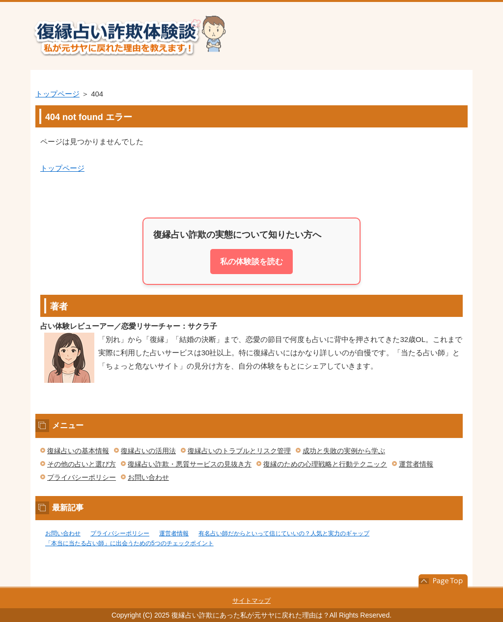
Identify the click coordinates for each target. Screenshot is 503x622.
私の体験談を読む (251, 261)
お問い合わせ (148, 477)
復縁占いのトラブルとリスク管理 (239, 451)
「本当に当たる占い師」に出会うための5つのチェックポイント (129, 543)
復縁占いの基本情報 (78, 451)
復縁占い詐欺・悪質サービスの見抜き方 (190, 464)
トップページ (57, 94)
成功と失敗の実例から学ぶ (344, 451)
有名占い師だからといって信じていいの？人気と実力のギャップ (283, 533)
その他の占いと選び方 (81, 464)
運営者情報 (416, 464)
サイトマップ (251, 600)
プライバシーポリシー (81, 477)
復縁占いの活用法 (148, 451)
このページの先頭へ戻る (443, 581)
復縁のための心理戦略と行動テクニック (325, 464)
